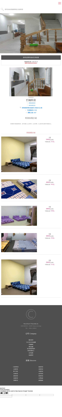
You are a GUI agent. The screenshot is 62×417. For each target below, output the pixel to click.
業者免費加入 (31, 350)
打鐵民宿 (31, 100)
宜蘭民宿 (15, 380)
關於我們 (31, 340)
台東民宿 (15, 373)
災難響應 (31, 344)
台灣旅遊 (41, 378)
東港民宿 (41, 375)
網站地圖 (31, 346)
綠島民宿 (15, 375)
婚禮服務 (41, 380)
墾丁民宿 (15, 371)
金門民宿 (41, 373)
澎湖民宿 (41, 371)
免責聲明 (31, 355)
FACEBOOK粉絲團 (31, 342)
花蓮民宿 (15, 378)
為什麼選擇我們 (31, 348)
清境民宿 (41, 369)
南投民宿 (41, 366)
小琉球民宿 (15, 366)
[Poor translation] (5, 393)
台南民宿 (15, 369)
